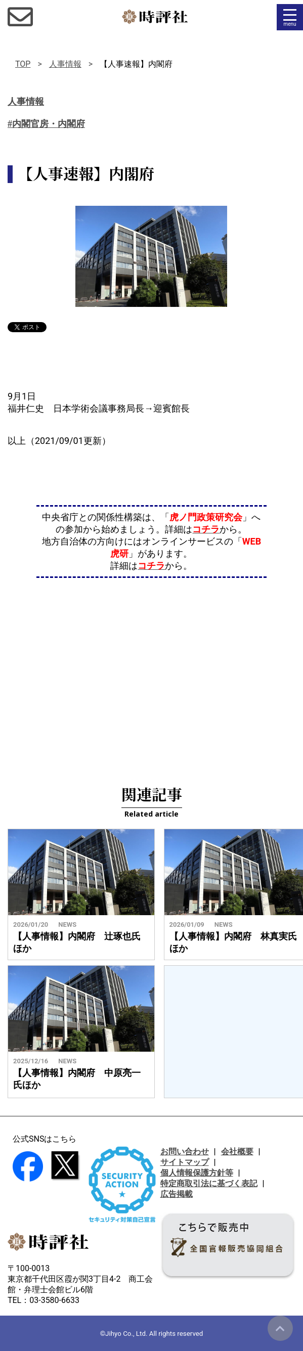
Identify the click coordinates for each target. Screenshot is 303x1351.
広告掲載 (176, 1194)
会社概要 (237, 1151)
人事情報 (65, 64)
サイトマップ (184, 1162)
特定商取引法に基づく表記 (208, 1183)
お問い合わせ (184, 1151)
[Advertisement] (151, 669)
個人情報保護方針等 (196, 1173)
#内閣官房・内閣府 (46, 124)
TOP (22, 64)
